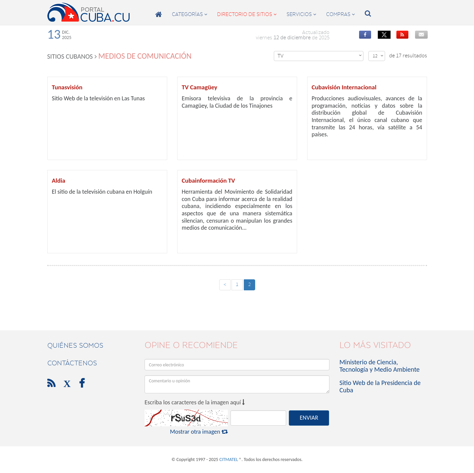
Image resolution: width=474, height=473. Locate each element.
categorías (189, 14)
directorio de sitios (246, 14)
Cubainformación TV (208, 180)
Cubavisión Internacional (344, 87)
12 (378, 56)
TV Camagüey (200, 87)
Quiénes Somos (75, 345)
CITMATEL (228, 459)
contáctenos (72, 363)
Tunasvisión (67, 87)
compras (340, 14)
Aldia (58, 180)
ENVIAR (309, 417)
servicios (301, 14)
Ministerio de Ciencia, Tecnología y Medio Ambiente (379, 365)
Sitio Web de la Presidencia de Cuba (380, 386)
